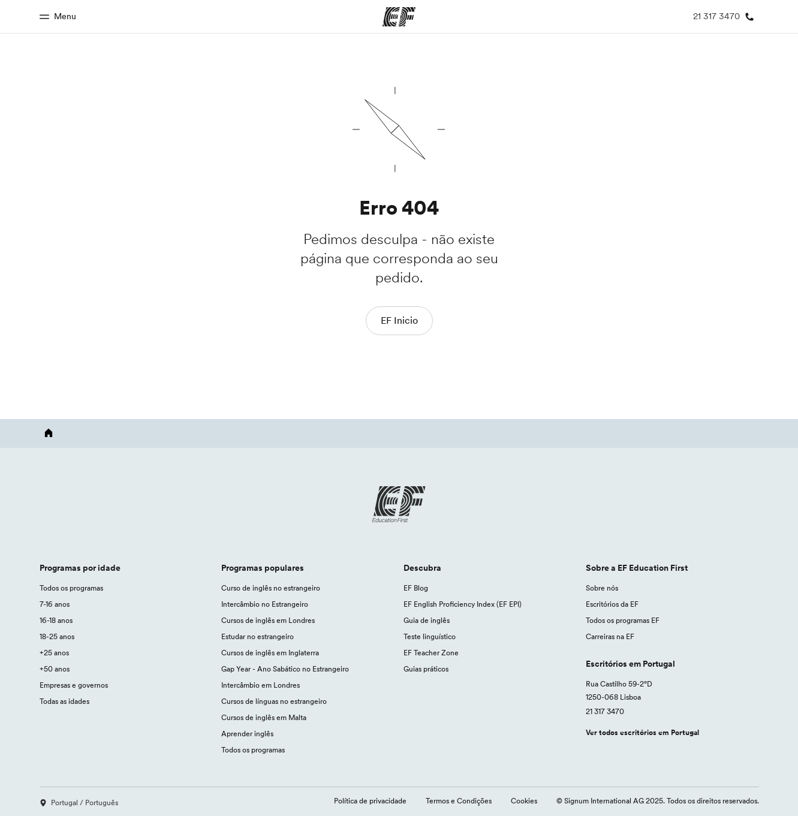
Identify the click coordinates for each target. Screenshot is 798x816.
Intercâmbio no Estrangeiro (264, 604)
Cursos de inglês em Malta (263, 717)
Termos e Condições (459, 801)
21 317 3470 (605, 711)
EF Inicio (399, 320)
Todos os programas (71, 588)
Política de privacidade (370, 801)
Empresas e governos (74, 685)
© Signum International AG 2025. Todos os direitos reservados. (657, 801)
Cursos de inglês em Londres (268, 620)
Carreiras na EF (610, 636)
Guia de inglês (426, 620)
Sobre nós (602, 588)
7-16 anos (55, 604)
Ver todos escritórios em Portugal (642, 732)
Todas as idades (64, 701)
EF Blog (415, 588)
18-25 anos (57, 636)
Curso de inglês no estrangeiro (270, 588)
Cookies (524, 801)
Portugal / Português (79, 802)
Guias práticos (425, 669)
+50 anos (55, 669)
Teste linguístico (429, 636)
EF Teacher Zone (431, 653)
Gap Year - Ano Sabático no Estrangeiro (285, 669)
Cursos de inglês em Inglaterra (270, 653)
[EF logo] (399, 504)
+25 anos (54, 653)
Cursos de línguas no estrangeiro (274, 701)
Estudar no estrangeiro (257, 636)
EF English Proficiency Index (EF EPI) (462, 604)
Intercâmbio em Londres (260, 685)
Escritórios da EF (612, 604)
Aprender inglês (247, 733)
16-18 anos (56, 620)
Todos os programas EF (623, 620)
